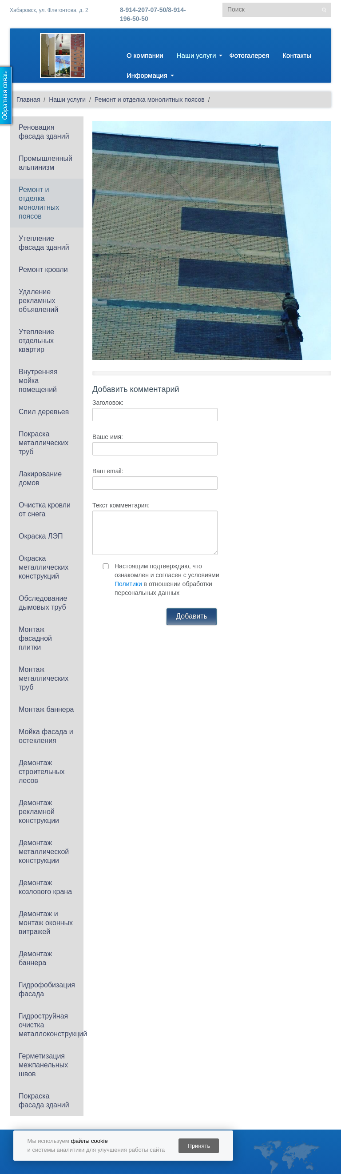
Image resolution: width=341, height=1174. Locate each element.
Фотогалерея (249, 55)
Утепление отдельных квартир (36, 340)
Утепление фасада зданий (44, 243)
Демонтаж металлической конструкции (44, 851)
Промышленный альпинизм (45, 163)
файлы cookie (89, 1141)
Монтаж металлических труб (43, 678)
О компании (145, 55)
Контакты (296, 55)
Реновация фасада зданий (44, 132)
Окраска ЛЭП (41, 536)
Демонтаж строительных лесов (42, 771)
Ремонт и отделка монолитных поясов (39, 203)
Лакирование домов (40, 478)
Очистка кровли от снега (45, 509)
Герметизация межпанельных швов (43, 1065)
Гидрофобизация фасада (47, 989)
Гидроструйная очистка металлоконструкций (51, 1025)
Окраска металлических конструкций (43, 567)
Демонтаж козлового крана (45, 887)
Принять (199, 1145)
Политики (128, 583)
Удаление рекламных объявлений (38, 300)
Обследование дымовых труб (43, 603)
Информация (147, 75)
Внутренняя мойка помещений (38, 380)
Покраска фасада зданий (44, 1100)
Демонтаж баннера (35, 958)
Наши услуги (196, 55)
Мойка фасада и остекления (46, 736)
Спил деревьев (44, 411)
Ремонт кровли (43, 269)
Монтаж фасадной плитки (35, 638)
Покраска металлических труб (43, 442)
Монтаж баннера (46, 709)
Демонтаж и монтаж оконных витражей (46, 922)
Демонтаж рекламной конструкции (39, 811)
